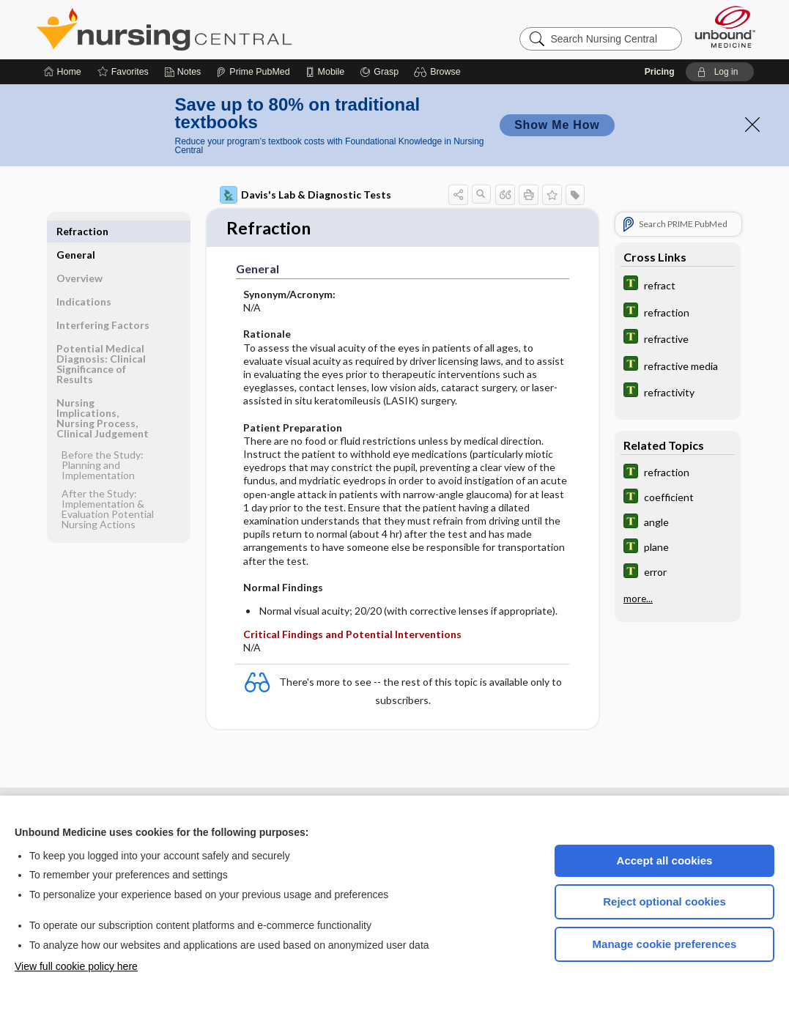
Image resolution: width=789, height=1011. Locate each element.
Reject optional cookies (664, 901)
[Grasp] (379, 71)
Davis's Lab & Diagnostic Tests (305, 195)
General (75, 231)
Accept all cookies (665, 860)
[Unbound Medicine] (725, 27)
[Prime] (252, 71)
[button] (439, 71)
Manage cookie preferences (665, 944)
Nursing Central (219, 29)
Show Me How (556, 125)
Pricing (660, 72)
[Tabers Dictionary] (678, 284)
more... (638, 598)
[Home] (62, 71)
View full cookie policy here (76, 966)
